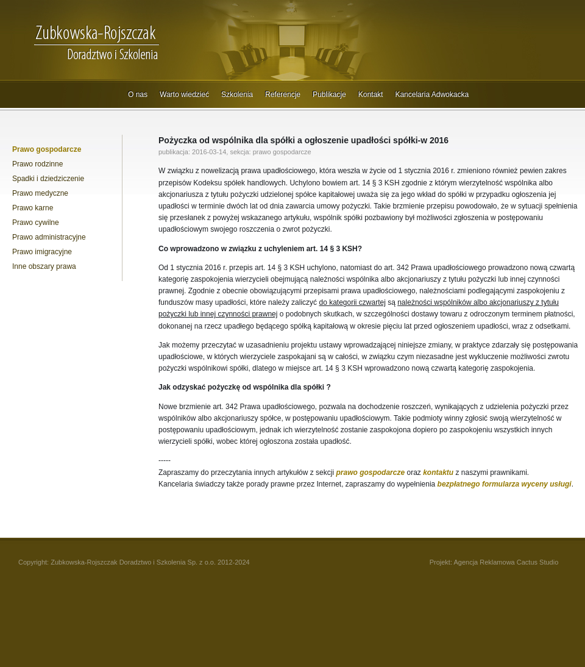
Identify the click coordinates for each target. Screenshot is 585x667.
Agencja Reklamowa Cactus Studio (505, 562)
